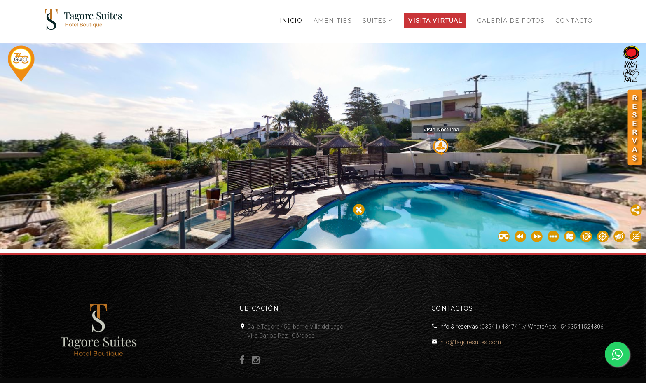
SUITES (375, 20)
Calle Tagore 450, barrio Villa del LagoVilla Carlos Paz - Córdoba (295, 331)
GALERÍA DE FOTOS (511, 20)
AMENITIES (333, 20)
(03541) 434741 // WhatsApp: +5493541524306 (542, 326)
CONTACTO (574, 20)
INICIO (291, 20)
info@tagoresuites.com (470, 342)
